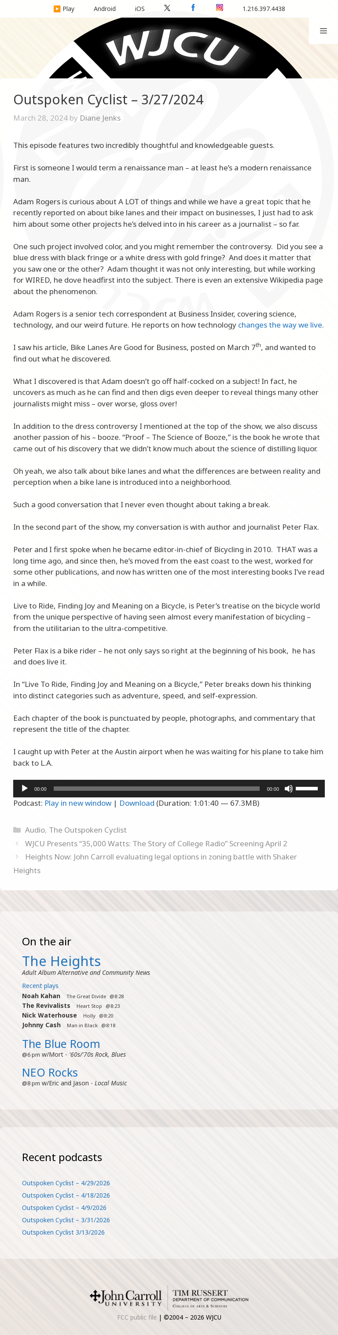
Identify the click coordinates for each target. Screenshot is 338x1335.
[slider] (157, 788)
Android (105, 8)
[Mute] (288, 788)
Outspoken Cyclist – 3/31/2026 (66, 1220)
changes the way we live (280, 325)
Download (136, 803)
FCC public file (137, 1317)
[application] (169, 788)
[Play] (24, 788)
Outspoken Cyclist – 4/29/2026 (66, 1183)
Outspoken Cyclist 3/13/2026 (63, 1232)
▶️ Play (63, 8)
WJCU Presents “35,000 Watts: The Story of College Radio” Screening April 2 (156, 843)
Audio (35, 830)
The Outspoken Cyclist (88, 830)
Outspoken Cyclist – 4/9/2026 (64, 1207)
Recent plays (40, 985)
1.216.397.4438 (263, 8)
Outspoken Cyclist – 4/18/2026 (66, 1195)
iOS (140, 8)
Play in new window (77, 803)
